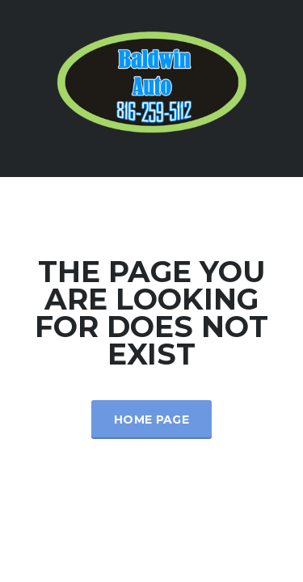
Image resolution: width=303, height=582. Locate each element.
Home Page (151, 419)
